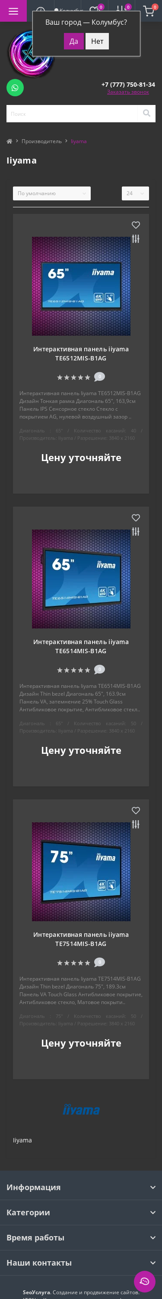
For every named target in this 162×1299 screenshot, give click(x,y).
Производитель (42, 141)
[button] (128, 84)
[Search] (146, 113)
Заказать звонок (128, 91)
